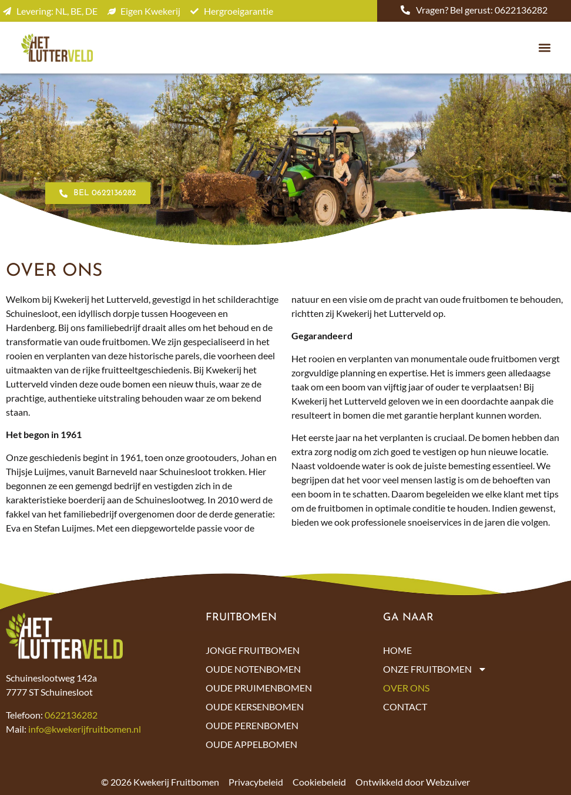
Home (397, 650)
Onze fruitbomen (435, 669)
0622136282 (71, 714)
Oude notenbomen (253, 668)
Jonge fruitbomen (253, 650)
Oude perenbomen (252, 725)
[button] (544, 48)
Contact (405, 706)
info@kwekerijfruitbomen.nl (84, 728)
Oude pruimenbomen (259, 687)
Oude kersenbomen (255, 706)
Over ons (406, 687)
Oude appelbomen (251, 744)
